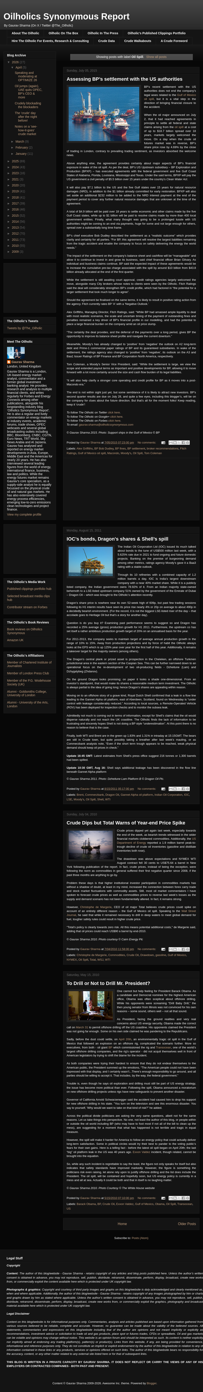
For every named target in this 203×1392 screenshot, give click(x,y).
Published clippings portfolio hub (29, 589)
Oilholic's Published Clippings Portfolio (157, 33)
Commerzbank (94, 794)
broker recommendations (163, 448)
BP (110, 1047)
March (20, 141)
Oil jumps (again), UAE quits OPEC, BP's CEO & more (28, 91)
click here (114, 412)
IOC (186, 794)
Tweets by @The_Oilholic (24, 328)
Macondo (113, 453)
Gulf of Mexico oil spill (92, 453)
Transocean (163, 1047)
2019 (16, 191)
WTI (108, 799)
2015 (16, 215)
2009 (16, 251)
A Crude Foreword (174, 41)
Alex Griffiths (85, 448)
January (21, 153)
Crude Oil (133, 955)
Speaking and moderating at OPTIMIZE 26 (26, 76)
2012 (16, 233)
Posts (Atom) (140, 1238)
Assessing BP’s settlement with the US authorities (124, 79)
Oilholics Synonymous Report (67, 16)
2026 (16, 62)
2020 (16, 185)
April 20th (125, 1039)
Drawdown (147, 955)
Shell (100, 799)
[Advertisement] (131, 489)
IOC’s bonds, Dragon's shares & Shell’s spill (117, 539)
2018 (16, 197)
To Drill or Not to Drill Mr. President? (108, 983)
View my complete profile (24, 514)
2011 (16, 239)
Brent (80, 794)
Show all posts (156, 57)
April (19, 67)
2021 (16, 179)
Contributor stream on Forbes (27, 607)
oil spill (179, 127)
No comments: (147, 442)
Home (122, 1224)
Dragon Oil (112, 794)
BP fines (120, 448)
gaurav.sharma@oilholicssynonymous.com (106, 424)
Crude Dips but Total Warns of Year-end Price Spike (126, 823)
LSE (69, 799)
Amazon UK (15, 640)
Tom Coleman (153, 453)
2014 (16, 221)
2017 (16, 203)
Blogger (151, 1383)
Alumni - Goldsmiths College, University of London (27, 693)
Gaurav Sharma (22, 362)
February (22, 147)
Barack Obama (86, 1204)
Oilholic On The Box (63, 33)
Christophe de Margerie (95, 907)
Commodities (116, 955)
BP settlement (136, 448)
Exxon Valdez (141, 1152)
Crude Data (106, 41)
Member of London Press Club (28, 673)
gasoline (161, 955)
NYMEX (72, 959)
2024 (16, 167)
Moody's (126, 453)
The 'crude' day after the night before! (26, 116)
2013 (16, 227)
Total (93, 959)
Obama (160, 1204)
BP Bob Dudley (104, 448)
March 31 (82, 1027)
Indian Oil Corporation (168, 794)
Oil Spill (138, 453)
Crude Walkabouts (137, 41)
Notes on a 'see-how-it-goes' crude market (26, 130)
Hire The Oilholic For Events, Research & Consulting (50, 41)
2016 (16, 209)
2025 (16, 161)
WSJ (100, 959)
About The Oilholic (25, 33)
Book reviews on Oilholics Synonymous (24, 631)
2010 (16, 245)
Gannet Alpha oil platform (137, 794)
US (69, 1208)
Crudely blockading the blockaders (28, 105)
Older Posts (187, 1224)
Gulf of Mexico (177, 955)
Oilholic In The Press (103, 33)
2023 (16, 173)
